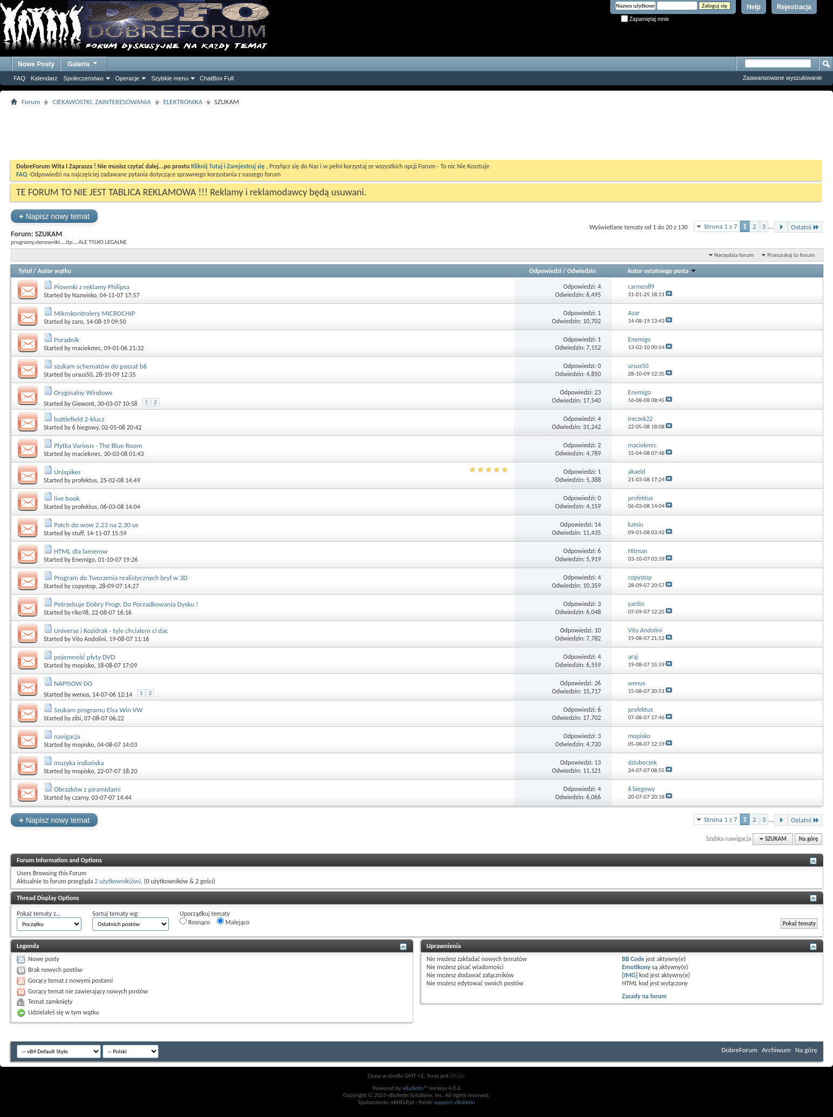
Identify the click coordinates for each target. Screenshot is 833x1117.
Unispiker (67, 472)
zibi (76, 718)
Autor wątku (54, 271)
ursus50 (82, 374)
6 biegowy (85, 427)
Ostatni (805, 227)
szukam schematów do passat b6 (100, 366)
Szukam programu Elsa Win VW (98, 710)
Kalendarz (44, 78)
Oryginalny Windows (83, 393)
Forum (31, 102)
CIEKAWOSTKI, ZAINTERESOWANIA (101, 102)
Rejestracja (794, 7)
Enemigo (83, 559)
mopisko (83, 665)
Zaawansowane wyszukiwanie (782, 77)
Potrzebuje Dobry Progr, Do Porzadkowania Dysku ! (126, 604)
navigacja (67, 736)
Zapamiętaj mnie (645, 19)
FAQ (19, 78)
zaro (77, 321)
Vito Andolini (89, 639)
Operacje (127, 78)
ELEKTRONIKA (183, 102)
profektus (84, 480)
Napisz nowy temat (54, 216)
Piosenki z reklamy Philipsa (91, 287)
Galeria (83, 63)
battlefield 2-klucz (79, 419)
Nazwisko (84, 295)
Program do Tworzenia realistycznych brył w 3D (121, 578)
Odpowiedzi (545, 271)
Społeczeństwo (84, 78)
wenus (81, 694)
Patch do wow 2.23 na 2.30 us (96, 525)
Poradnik (66, 340)
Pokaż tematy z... (39, 913)
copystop (84, 586)
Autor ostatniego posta (662, 271)
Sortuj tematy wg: (115, 913)
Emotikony (636, 967)
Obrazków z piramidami (87, 789)
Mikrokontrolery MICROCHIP (94, 313)
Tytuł (25, 271)
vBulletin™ (415, 1088)
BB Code (633, 959)
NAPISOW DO (73, 683)
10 (598, 630)
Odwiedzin (581, 271)
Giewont (83, 403)
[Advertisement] (416, 132)
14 (598, 524)
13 (598, 762)
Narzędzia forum (734, 254)
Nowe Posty (36, 64)
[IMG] (630, 975)
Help (754, 7)
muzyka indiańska (79, 763)
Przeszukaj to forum (791, 254)
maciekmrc (86, 348)
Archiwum (776, 1050)
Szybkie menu (169, 78)
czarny (80, 797)
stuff (78, 533)
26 (598, 683)
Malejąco (233, 921)
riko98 (80, 612)
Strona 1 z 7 (721, 226)
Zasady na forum (644, 996)
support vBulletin (454, 1102)
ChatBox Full (217, 78)
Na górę (808, 838)
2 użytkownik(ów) (117, 881)
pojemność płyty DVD (84, 657)
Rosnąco (195, 921)
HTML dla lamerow (80, 551)
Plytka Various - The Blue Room (98, 445)
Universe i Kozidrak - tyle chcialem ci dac (111, 630)
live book (67, 498)
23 (598, 392)
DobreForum (739, 1050)
